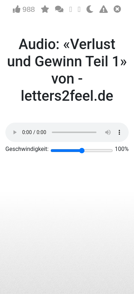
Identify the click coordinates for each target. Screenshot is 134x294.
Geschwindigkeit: (27, 149)
